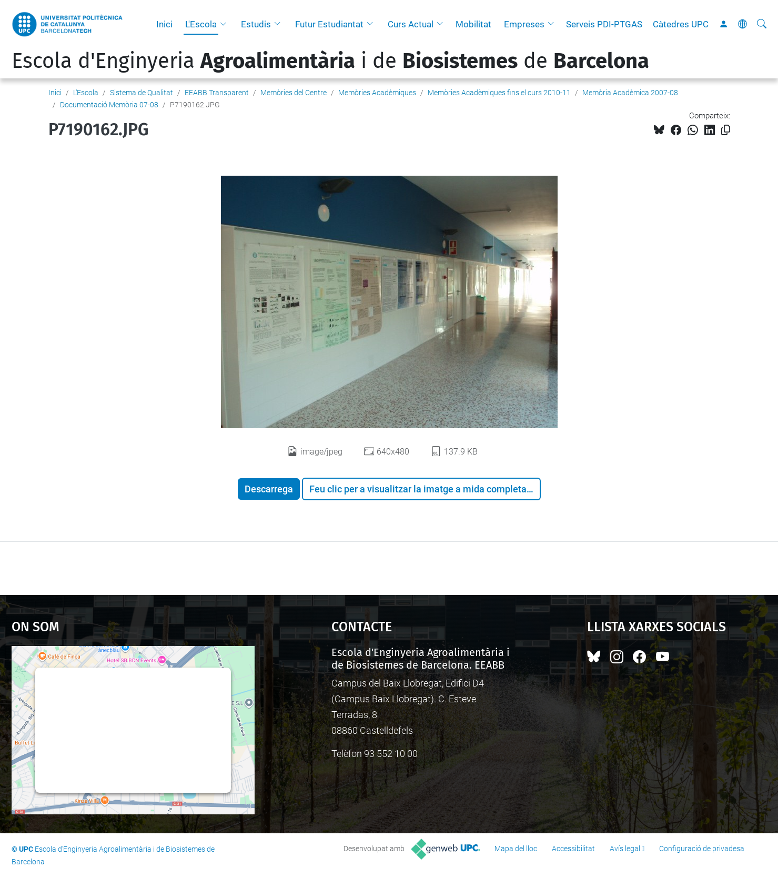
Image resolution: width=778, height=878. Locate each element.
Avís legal (625, 848)
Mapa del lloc (515, 848)
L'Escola (201, 24)
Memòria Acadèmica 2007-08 (630, 92)
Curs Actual (410, 24)
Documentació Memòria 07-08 (109, 104)
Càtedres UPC (681, 24)
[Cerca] (761, 24)
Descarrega (269, 488)
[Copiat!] (725, 130)
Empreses (524, 24)
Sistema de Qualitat (141, 92)
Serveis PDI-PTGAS (604, 24)
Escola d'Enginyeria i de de (330, 61)
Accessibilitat (573, 848)
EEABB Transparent (217, 92)
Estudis (256, 24)
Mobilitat (473, 24)
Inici (164, 24)
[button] (225, 24)
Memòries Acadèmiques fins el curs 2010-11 (499, 92)
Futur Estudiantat (329, 24)
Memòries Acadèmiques (377, 92)
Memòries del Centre (293, 92)
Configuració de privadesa (701, 848)
